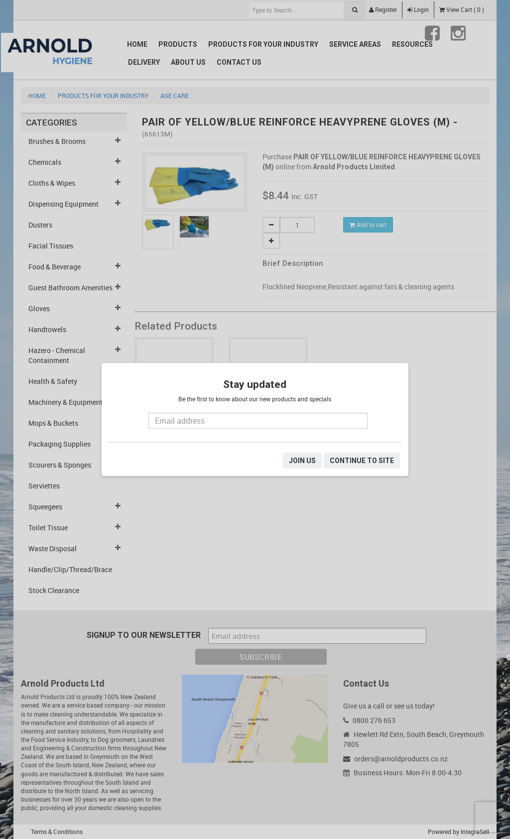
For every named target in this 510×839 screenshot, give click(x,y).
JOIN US (302, 461)
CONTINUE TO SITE (362, 461)
